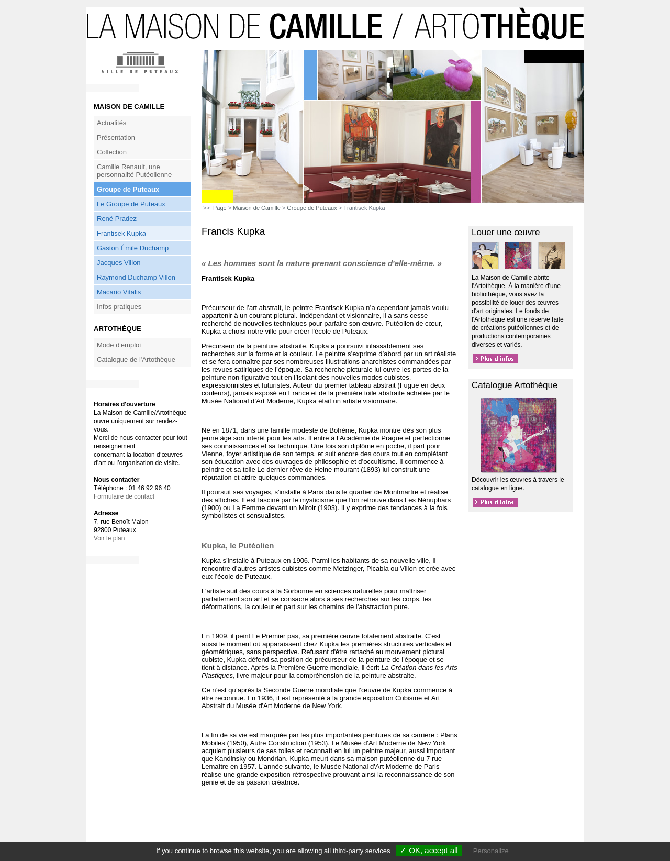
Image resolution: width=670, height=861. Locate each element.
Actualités (111, 123)
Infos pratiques (119, 307)
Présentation (116, 137)
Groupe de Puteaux (128, 189)
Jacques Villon (119, 263)
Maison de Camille (256, 208)
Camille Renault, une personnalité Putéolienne (134, 171)
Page (220, 208)
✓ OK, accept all (429, 850)
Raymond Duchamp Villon (136, 277)
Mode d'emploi (119, 345)
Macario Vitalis (119, 292)
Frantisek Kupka (121, 233)
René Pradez (117, 219)
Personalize (491, 851)
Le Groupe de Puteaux (131, 204)
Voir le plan (109, 538)
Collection (112, 152)
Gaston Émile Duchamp (133, 248)
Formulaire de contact (124, 496)
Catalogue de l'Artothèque (136, 359)
